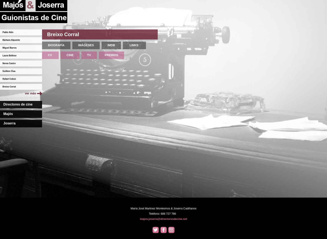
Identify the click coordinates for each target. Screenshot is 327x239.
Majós (8, 114)
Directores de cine (18, 104)
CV (50, 55)
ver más (33, 93)
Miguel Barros (10, 48)
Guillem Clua (9, 71)
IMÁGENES (86, 45)
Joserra (9, 123)
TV (89, 55)
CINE (69, 55)
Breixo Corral (9, 87)
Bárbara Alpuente (11, 40)
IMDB (111, 45)
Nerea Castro (9, 63)
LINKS (134, 45)
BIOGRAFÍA (56, 45)
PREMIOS (111, 55)
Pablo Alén (8, 32)
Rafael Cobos (9, 79)
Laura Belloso (9, 55)
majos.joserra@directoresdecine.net (163, 219)
